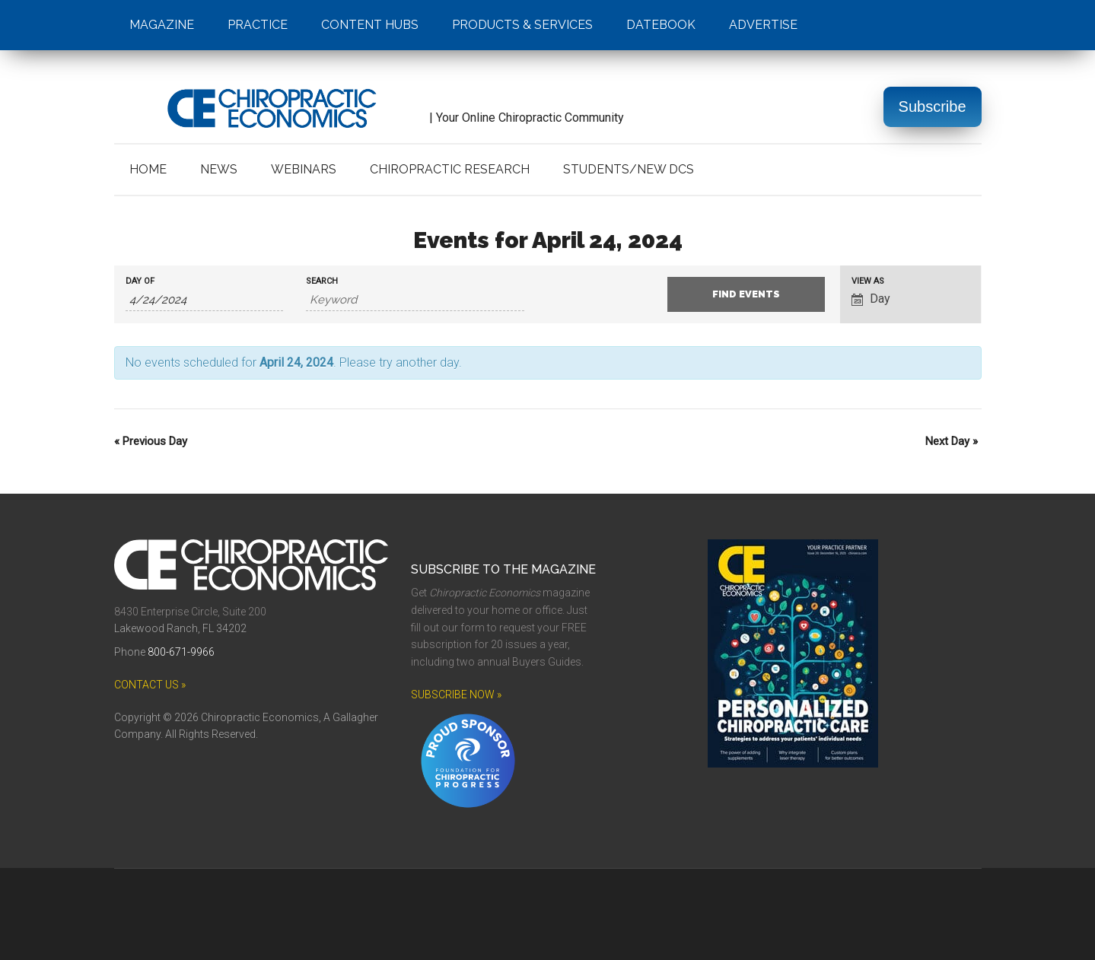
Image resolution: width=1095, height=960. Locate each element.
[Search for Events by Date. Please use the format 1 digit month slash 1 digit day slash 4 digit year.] (204, 300)
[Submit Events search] (746, 294)
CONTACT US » (150, 685)
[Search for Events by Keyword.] (415, 300)
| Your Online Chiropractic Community (369, 117)
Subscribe (932, 106)
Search (322, 281)
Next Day (951, 441)
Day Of (140, 281)
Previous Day (150, 441)
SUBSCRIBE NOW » (456, 694)
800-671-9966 (181, 652)
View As (867, 281)
